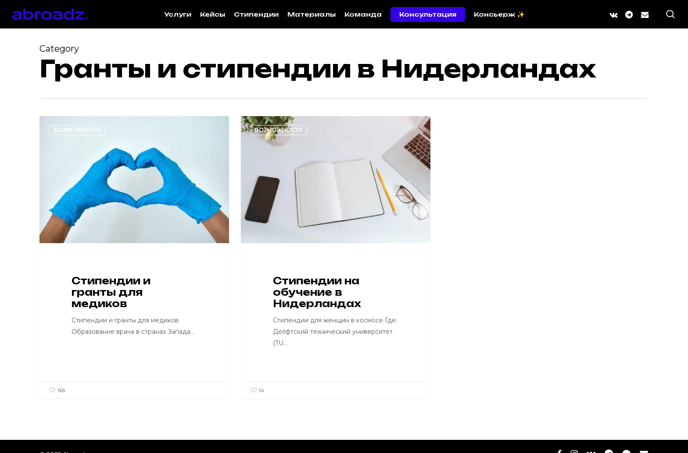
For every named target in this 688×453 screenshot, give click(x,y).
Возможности (77, 130)
